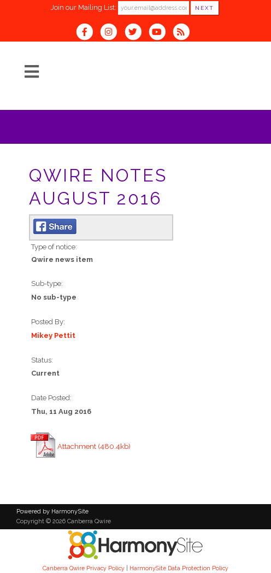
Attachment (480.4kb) (94, 446)
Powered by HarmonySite (52, 511)
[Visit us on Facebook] (88, 33)
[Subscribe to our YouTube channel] (161, 33)
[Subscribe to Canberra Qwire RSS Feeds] (184, 33)
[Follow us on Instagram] (112, 33)
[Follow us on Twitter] (136, 33)
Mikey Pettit (53, 335)
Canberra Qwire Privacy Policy (84, 568)
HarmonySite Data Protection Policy (178, 568)
